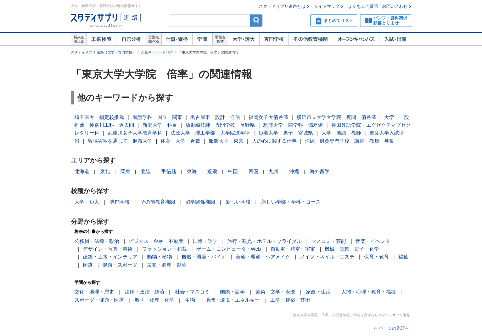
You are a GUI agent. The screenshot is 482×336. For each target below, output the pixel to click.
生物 (190, 300)
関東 (125, 171)
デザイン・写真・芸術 (108, 249)
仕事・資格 (176, 39)
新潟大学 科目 (159, 125)
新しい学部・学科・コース (291, 202)
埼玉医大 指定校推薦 (99, 117)
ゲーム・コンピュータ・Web (228, 249)
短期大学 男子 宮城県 (285, 133)
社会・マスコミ (192, 292)
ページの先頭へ (394, 328)
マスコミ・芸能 (328, 241)
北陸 (146, 171)
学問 (202, 39)
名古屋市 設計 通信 (215, 117)
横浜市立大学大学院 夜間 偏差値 (336, 117)
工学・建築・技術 (290, 300)
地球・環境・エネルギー (232, 300)
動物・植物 (159, 257)
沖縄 (294, 171)
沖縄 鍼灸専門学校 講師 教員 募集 (349, 141)
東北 (105, 171)
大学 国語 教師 (341, 133)
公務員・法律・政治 (96, 241)
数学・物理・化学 (154, 300)
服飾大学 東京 (226, 141)
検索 (256, 20)
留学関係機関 (200, 202)
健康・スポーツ (119, 265)
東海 (192, 171)
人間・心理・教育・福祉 (368, 292)
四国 (253, 171)
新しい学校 (238, 202)
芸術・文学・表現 (275, 292)
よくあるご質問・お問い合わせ (378, 6)
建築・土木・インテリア (110, 257)
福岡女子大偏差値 (268, 117)
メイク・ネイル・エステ (327, 257)
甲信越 (168, 171)
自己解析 (131, 39)
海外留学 (320, 171)
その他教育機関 (310, 39)
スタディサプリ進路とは (282, 6)
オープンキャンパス (356, 39)
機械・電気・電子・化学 (352, 249)
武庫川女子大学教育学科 (135, 133)
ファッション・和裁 (164, 249)
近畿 (212, 171)
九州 (274, 171)
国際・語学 (205, 241)
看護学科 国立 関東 (157, 117)
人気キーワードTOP (157, 52)
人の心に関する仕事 (274, 141)
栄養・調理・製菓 (166, 265)
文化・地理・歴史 (94, 292)
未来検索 (101, 39)
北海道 (81, 171)
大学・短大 (243, 39)
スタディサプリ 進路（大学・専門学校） (103, 52)
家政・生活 (318, 292)
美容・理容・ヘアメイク (263, 257)
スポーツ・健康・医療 (99, 300)
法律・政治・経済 (144, 292)
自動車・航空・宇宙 (292, 249)
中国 (233, 171)
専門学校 (273, 39)
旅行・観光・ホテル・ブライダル (264, 241)
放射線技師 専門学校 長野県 (220, 125)
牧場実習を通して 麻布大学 (120, 141)
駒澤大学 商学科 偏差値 (293, 125)
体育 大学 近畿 (180, 141)
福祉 (403, 257)
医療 (88, 265)
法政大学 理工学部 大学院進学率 (210, 133)
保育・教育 (376, 257)
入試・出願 (395, 39)
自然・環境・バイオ (203, 257)
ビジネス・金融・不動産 (156, 241)
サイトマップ (327, 6)
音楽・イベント (372, 241)
